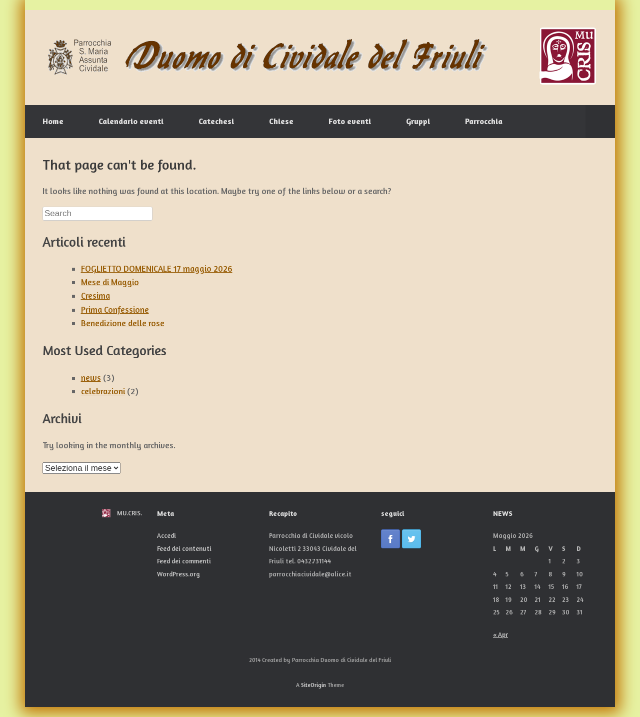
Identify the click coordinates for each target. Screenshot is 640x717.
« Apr (500, 634)
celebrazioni (103, 391)
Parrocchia (483, 121)
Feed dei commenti (184, 561)
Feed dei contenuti (184, 548)
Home (53, 121)
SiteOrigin (313, 684)
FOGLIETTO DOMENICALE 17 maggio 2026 (156, 268)
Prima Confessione (115, 309)
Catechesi (216, 121)
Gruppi (418, 121)
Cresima (95, 295)
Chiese (281, 121)
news (91, 377)
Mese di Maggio (110, 282)
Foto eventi (349, 121)
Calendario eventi (131, 121)
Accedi (166, 535)
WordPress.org (178, 574)
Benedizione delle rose (122, 323)
